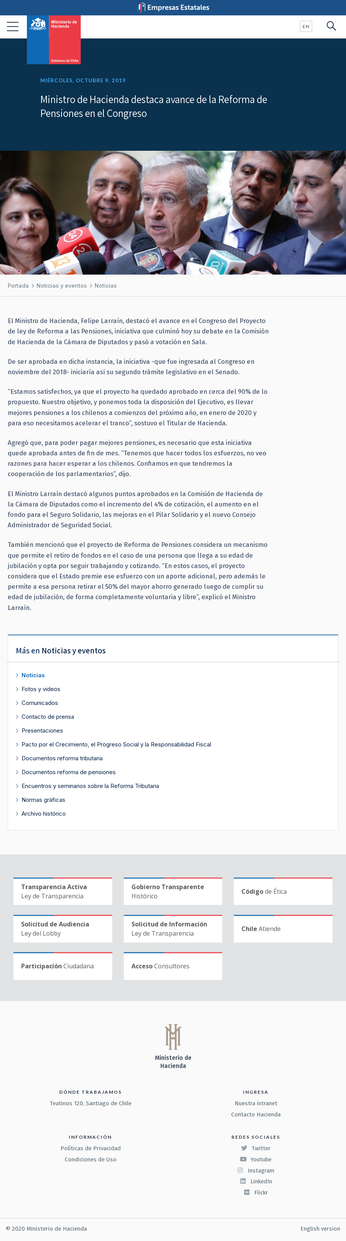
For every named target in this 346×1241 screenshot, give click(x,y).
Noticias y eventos (62, 285)
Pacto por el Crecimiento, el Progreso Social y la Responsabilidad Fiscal (116, 744)
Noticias (106, 285)
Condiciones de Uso (90, 1159)
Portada (18, 285)
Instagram (255, 1170)
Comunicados (40, 702)
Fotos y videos (41, 689)
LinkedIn (256, 1181)
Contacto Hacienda (256, 1114)
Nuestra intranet (256, 1103)
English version (320, 1228)
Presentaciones (42, 730)
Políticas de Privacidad (90, 1148)
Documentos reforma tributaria (62, 758)
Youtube (255, 1159)
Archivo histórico (44, 813)
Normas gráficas (43, 799)
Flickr (255, 1192)
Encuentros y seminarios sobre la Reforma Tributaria (90, 786)
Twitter (256, 1148)
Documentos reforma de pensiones (69, 772)
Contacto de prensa (48, 716)
